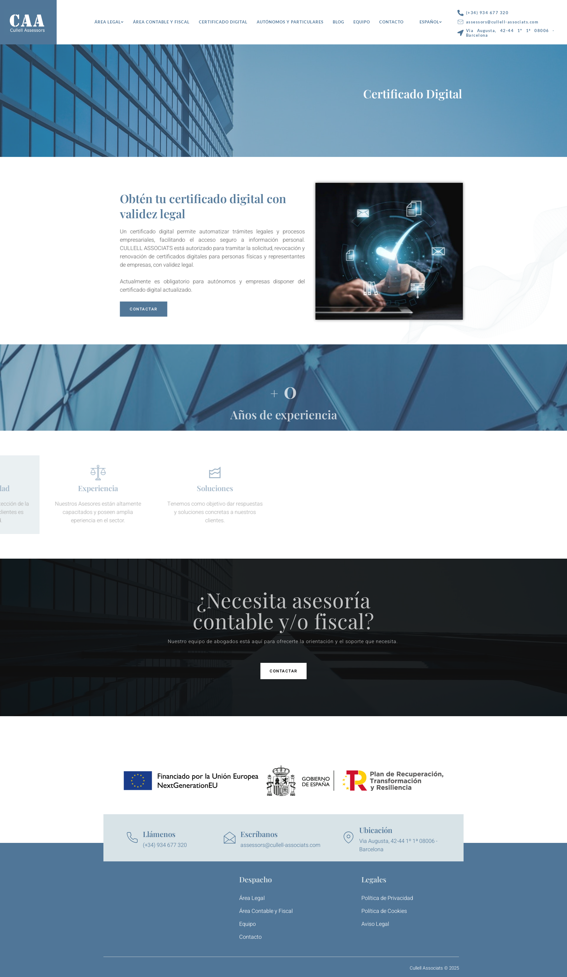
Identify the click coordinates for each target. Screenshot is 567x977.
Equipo (361, 21)
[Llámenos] (132, 837)
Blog (338, 21)
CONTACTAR (171, 309)
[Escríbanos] (229, 837)
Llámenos (159, 834)
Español (431, 21)
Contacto (391, 21)
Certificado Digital (223, 21)
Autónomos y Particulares (290, 21)
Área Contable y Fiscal (161, 21)
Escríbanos (259, 834)
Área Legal (109, 21)
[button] (283, 671)
